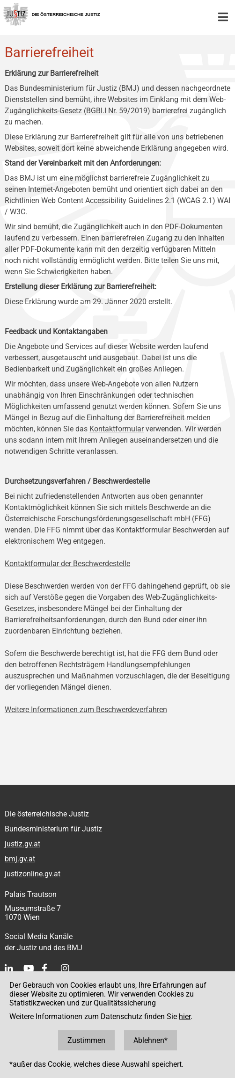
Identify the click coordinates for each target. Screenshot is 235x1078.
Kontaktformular (116, 428)
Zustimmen (86, 1040)
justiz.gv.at (22, 843)
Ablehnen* (150, 1040)
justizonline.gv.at (32, 873)
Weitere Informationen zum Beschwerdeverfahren (86, 709)
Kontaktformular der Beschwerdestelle (67, 563)
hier (185, 1016)
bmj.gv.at (20, 858)
